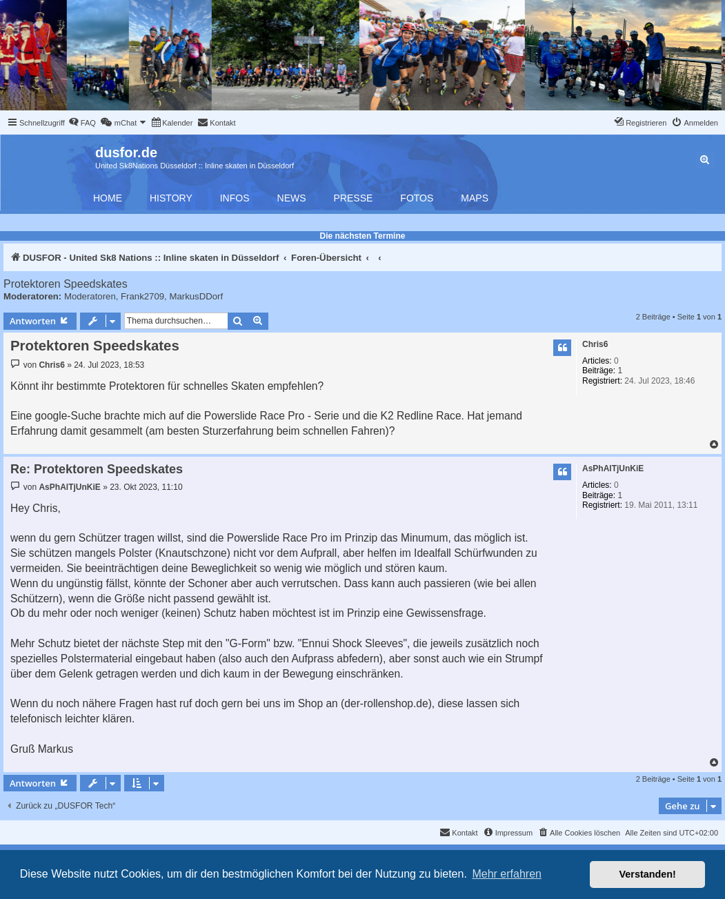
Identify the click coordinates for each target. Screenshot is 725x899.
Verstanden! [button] (647, 874)
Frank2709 (142, 296)
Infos (235, 198)
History (171, 198)
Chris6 (595, 344)
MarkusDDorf (196, 296)
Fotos (416, 198)
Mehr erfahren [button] (507, 874)
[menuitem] (82, 123)
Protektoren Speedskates (65, 284)
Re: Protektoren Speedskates (96, 469)
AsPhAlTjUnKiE (613, 468)
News (291, 198)
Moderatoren (90, 296)
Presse (353, 198)
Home (107, 198)
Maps (474, 198)
